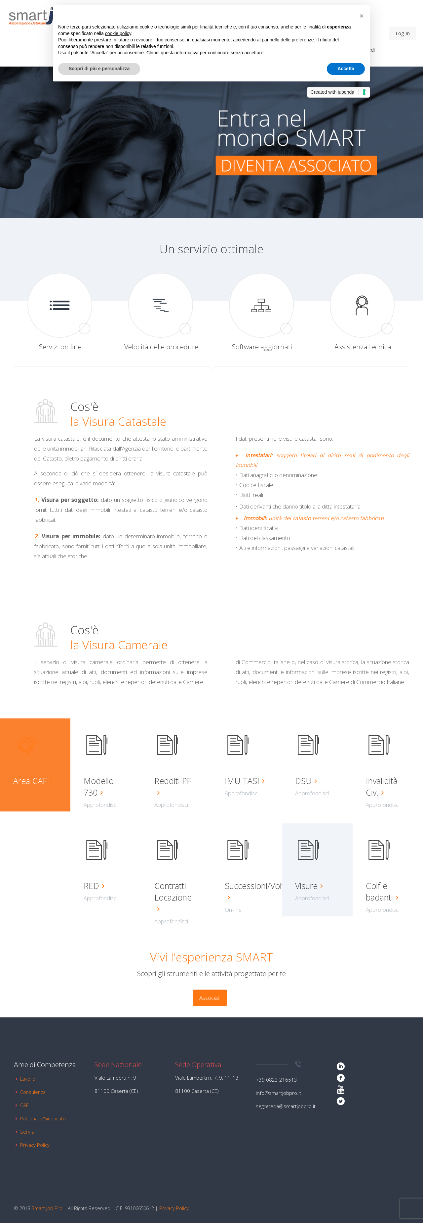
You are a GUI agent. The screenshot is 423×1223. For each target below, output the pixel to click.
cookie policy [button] (118, 33)
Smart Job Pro (46, 1208)
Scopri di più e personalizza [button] (99, 68)
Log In (403, 33)
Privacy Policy (35, 1145)
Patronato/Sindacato (43, 1118)
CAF (24, 1105)
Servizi (27, 1131)
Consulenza (33, 1092)
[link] (317, 142)
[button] (361, 16)
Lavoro (27, 1078)
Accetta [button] (345, 68)
